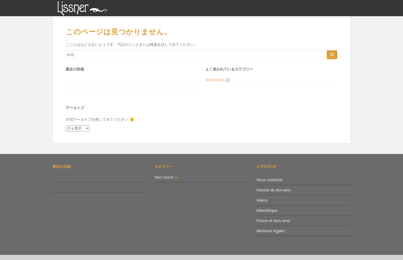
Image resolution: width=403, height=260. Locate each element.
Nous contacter (269, 179)
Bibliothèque (267, 210)
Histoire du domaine (273, 189)
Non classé (214, 79)
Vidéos (262, 200)
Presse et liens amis (273, 220)
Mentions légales (270, 230)
